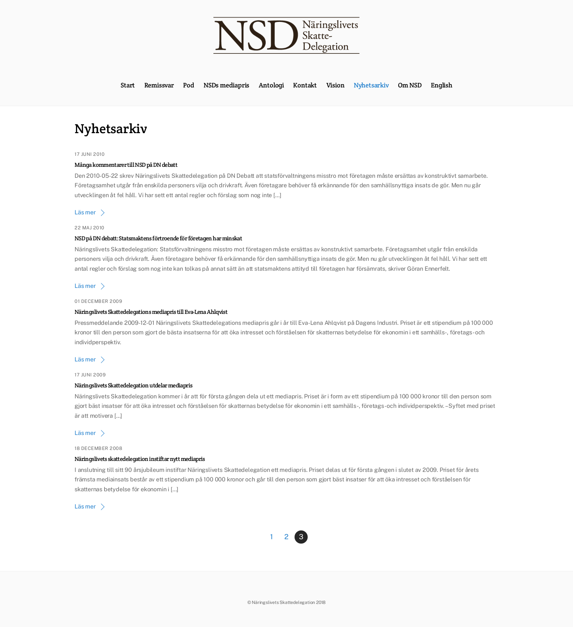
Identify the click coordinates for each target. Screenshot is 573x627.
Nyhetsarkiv (371, 85)
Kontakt (305, 85)
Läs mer (85, 212)
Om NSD (410, 85)
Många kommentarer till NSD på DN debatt (126, 165)
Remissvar (159, 85)
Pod (188, 85)
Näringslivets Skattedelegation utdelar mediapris (133, 385)
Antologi (271, 85)
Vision (335, 85)
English (441, 85)
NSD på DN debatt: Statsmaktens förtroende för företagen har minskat (158, 238)
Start (128, 85)
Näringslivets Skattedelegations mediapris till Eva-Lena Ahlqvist (151, 312)
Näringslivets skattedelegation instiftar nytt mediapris (140, 459)
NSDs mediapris (226, 85)
